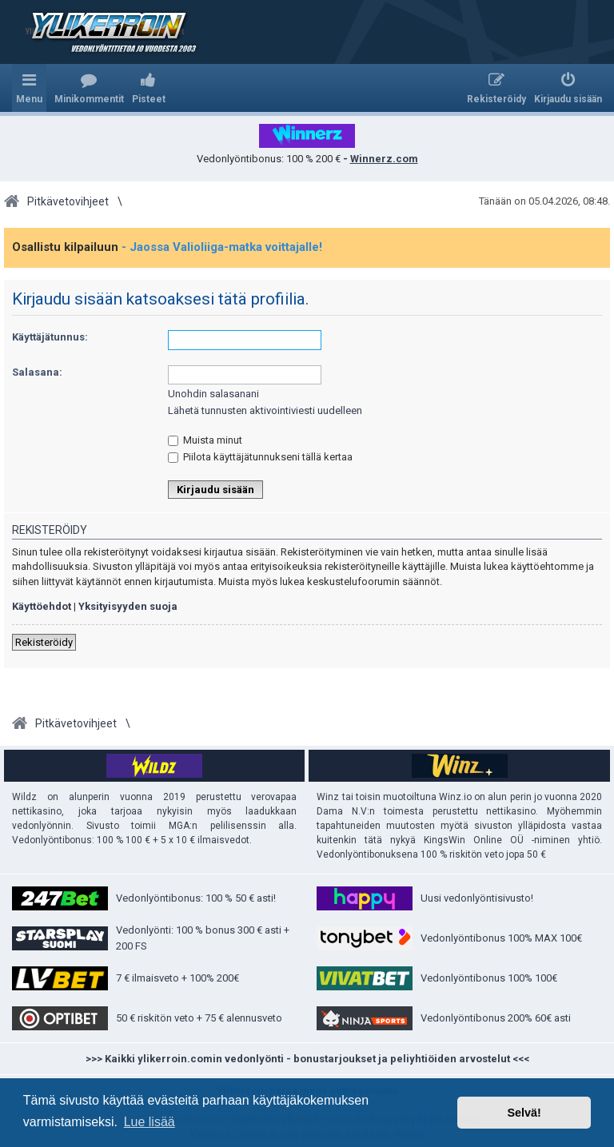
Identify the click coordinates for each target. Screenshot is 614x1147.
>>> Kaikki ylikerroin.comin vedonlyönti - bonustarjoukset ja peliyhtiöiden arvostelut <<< (307, 1059)
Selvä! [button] (523, 1112)
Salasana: (37, 372)
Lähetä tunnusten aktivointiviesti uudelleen (265, 410)
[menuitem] (89, 88)
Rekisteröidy (44, 642)
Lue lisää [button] (149, 1122)
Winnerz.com (384, 159)
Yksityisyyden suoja (127, 606)
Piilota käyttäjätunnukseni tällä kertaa (260, 457)
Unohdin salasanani (213, 394)
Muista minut (205, 440)
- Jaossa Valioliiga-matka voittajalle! (222, 247)
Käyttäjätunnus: (50, 337)
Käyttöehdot (41, 606)
